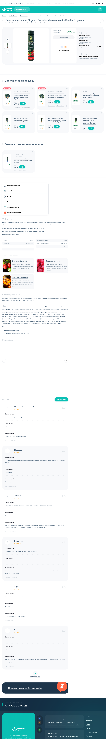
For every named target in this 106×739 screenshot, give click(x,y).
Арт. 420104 (85, 91)
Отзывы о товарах (52, 734)
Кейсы (77, 696)
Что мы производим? (70, 694)
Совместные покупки (66, 722)
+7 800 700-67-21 (16, 676)
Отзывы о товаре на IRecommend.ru (54, 657)
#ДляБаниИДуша (43, 22)
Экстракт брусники (56, 229)
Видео (73, 734)
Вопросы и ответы (52, 696)
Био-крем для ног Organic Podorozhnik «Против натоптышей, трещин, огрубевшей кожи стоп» (90, 122)
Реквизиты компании (18, 722)
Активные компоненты (94, 712)
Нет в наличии (63, 37)
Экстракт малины (88, 229)
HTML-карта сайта (18, 725)
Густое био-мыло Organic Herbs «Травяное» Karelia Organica (55, 98)
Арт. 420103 (16, 116)
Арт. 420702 (17, 92)
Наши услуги (51, 694)
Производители (91, 704)
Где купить (61, 708)
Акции (49, 710)
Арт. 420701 (51, 92)
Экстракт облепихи (56, 245)
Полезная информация (72, 708)
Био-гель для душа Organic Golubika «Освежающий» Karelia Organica (22, 162)
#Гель (36, 22)
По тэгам (89, 708)
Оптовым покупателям (63, 50)
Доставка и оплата (52, 708)
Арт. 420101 (50, 116)
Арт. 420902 (17, 156)
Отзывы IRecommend (64, 734)
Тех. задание (70, 696)
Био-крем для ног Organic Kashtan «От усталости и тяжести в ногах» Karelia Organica (55, 122)
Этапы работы (59, 694)
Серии (88, 700)
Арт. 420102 (85, 116)
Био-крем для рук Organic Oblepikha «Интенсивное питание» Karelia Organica (21, 121)
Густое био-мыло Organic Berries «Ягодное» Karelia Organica (21, 98)
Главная (4, 16)
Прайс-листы (62, 696)
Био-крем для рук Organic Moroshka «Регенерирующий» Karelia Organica (91, 96)
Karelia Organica (14, 16)
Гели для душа (24, 16)
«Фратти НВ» (29, 22)
